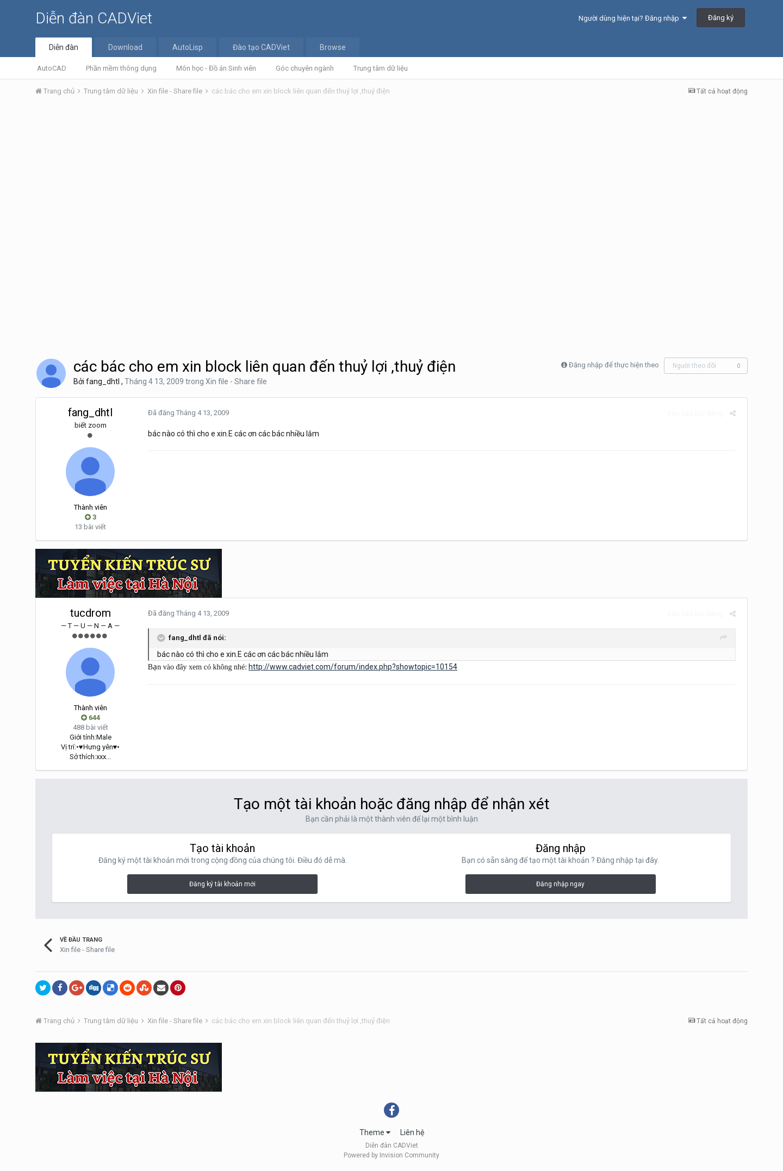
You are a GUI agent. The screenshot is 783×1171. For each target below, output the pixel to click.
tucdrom (90, 612)
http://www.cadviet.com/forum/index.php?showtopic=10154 (349, 666)
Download (125, 47)
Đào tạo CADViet (261, 47)
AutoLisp (187, 47)
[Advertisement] (391, 186)
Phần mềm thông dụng (121, 68)
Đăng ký (721, 18)
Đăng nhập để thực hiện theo (614, 365)
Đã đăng (185, 413)
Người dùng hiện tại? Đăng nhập (633, 18)
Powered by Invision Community (391, 1155)
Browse (333, 47)
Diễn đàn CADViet (93, 18)
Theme (374, 1132)
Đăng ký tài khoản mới (222, 884)
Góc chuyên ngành (305, 68)
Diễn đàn (63, 47)
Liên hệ (412, 1132)
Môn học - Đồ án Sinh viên (216, 68)
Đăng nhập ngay (560, 884)
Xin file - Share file (236, 381)
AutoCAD (51, 68)
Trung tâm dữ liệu (380, 68)
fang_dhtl (103, 381)
